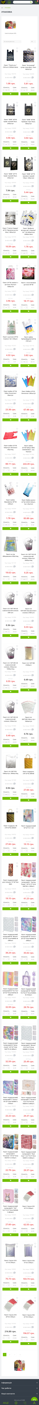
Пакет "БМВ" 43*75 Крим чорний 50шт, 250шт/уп (10, 176)
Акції (5, 1402)
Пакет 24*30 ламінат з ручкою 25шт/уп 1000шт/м (10, 284)
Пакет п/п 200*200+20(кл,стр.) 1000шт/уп (28, 719)
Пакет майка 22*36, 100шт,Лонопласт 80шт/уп (10, 393)
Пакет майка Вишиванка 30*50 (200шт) (10, 502)
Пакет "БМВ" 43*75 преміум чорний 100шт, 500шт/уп (28, 176)
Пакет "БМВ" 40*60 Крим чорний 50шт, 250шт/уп (10, 121)
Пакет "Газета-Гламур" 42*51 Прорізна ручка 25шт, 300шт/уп (10, 230)
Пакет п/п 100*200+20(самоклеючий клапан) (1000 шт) (29, 611)
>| (20, 1354)
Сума (14, 87)
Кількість (6, 87)
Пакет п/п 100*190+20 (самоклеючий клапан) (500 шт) (10, 610)
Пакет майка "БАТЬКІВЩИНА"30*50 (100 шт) (28, 339)
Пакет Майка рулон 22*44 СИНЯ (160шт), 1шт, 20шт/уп (28, 502)
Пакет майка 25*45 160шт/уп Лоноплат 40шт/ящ (10, 447)
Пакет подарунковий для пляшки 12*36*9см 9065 (10, 882)
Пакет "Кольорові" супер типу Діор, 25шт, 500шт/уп (28, 67)
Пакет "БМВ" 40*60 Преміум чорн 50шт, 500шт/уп (28, 121)
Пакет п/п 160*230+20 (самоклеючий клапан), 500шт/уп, (10, 719)
